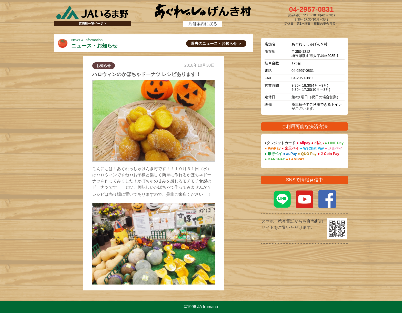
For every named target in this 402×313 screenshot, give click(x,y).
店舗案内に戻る (202, 24)
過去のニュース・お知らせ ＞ (216, 43)
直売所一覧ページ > (92, 23)
